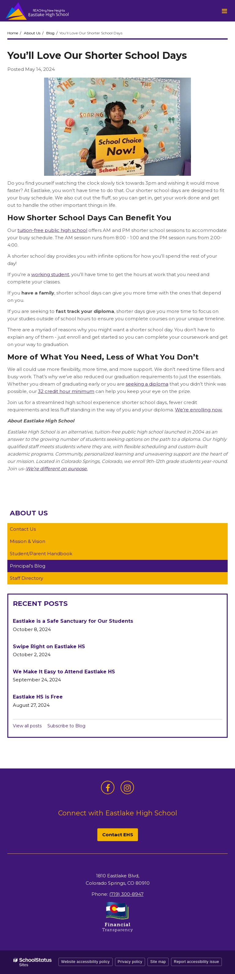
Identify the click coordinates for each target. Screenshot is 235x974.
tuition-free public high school (52, 230)
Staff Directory (26, 578)
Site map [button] (158, 962)
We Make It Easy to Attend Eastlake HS (64, 672)
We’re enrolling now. (198, 410)
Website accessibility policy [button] (85, 962)
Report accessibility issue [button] (196, 962)
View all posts (27, 726)
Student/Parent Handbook (41, 553)
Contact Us (23, 529)
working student (50, 274)
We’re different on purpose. (57, 469)
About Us (32, 33)
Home (12, 33)
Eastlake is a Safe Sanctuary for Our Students (73, 621)
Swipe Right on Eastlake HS (49, 646)
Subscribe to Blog (66, 726)
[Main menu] (224, 10)
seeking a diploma (147, 384)
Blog (50, 33)
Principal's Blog (27, 566)
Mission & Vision (27, 541)
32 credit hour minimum (66, 391)
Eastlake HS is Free (38, 697)
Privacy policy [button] (130, 962)
